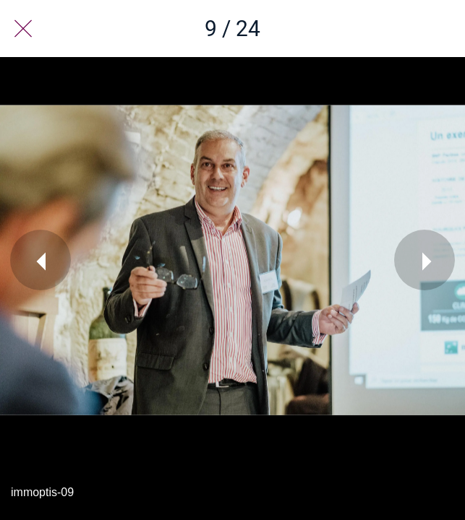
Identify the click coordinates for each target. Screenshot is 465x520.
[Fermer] (23, 29)
